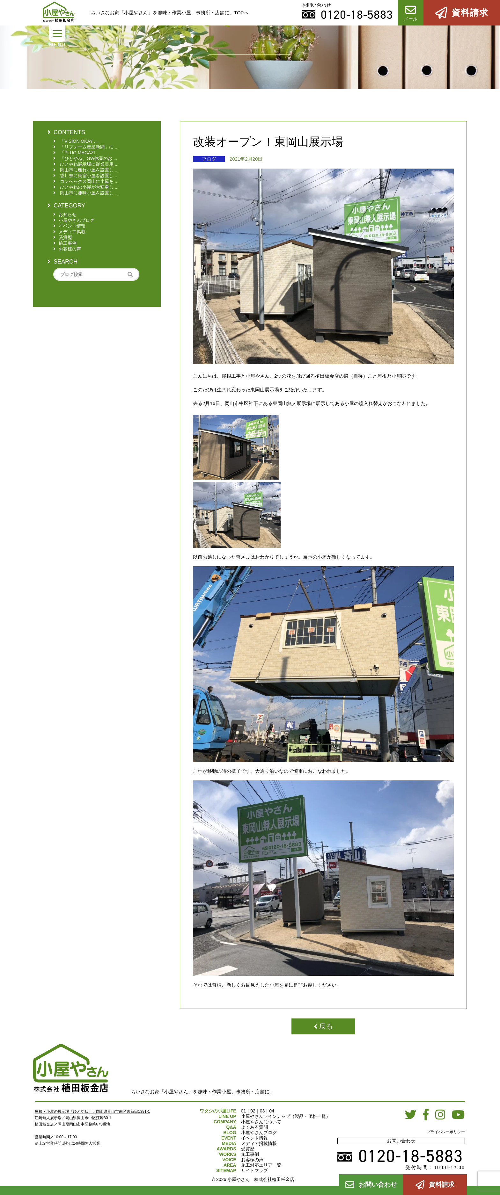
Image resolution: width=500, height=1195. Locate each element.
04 (271, 1110)
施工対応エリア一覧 (261, 1165)
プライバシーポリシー (446, 1132)
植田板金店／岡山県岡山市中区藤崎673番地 (72, 1124)
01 (243, 1110)
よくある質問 (254, 1127)
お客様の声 (252, 1159)
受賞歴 (247, 1148)
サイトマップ (254, 1170)
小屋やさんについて (261, 1121)
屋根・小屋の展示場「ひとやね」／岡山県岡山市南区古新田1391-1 (92, 1111)
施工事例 (250, 1154)
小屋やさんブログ (259, 1132)
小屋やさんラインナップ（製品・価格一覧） (285, 1116)
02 (252, 1110)
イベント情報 (254, 1138)
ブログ (209, 159)
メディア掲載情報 (259, 1143)
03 (262, 1110)
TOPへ (241, 12)
